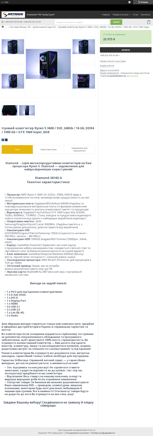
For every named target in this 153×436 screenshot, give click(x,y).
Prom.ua (91, 430)
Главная (106, 14)
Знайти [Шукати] (116, 22)
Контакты (145, 14)
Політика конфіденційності (103, 433)
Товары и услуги (120, 14)
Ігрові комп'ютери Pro (44, 27)
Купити (126, 50)
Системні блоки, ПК (20, 27)
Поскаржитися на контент (77, 433)
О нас (135, 14)
